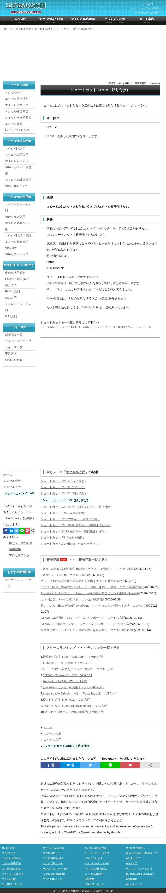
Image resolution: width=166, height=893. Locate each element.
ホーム (48, 727)
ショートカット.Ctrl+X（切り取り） (64, 493)
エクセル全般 (52, 733)
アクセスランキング (61, 647)
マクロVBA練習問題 (18, 179)
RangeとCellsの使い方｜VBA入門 (65, 681)
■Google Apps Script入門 (140, 873)
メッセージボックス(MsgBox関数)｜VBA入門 (74, 711)
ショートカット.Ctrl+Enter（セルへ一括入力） (71, 543)
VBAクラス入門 (15, 217)
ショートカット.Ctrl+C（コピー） (63, 487)
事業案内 (11, 353)
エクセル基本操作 (16, 98)
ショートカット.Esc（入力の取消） (64, 512)
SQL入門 (11, 297)
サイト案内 (147, 20)
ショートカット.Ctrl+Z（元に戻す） (64, 481)
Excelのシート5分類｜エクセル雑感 (64, 574)
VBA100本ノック (16, 186)
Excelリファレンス (17, 130)
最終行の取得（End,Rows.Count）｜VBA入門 (73, 656)
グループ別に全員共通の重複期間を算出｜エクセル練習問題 (80, 580)
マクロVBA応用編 (83, 20)
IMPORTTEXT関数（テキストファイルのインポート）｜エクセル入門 (86, 623)
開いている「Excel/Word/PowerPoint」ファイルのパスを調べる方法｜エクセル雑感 (95, 605)
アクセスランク (19, 555)
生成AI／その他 (115, 20)
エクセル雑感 (14, 123)
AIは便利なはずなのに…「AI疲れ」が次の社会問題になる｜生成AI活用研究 (90, 593)
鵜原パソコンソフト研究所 (100, 890)
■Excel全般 (8, 847)
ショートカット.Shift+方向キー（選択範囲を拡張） (74, 531)
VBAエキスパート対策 (18, 170)
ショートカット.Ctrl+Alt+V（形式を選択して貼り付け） (77, 506)
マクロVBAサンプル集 (18, 226)
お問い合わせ (14, 360)
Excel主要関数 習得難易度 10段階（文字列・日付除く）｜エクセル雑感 (87, 568)
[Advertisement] (83, 56)
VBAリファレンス (16, 254)
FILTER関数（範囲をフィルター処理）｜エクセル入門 (78, 668)
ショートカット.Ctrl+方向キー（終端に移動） (70, 519)
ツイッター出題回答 (18, 117)
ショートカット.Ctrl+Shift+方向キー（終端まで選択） (76, 525)
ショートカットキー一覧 (57, 322)
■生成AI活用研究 (135, 847)
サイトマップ (14, 347)
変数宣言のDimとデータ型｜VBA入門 (67, 674)
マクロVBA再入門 (16, 155)
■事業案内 (131, 878)
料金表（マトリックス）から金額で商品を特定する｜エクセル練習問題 (87, 629)
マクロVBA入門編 (51, 20)
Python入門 (12, 291)
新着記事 (57, 559)
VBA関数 (11, 248)
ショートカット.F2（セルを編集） (63, 537)
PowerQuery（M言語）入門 (17, 282)
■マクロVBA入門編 (53, 847)
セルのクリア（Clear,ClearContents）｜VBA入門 (75, 705)
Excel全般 (19, 20)
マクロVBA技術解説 (18, 235)
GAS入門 (11, 316)
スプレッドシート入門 (18, 307)
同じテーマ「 (56, 472)
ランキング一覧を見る (103, 647)
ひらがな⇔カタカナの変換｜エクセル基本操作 (73, 687)
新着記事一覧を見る (93, 559)
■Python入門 (133, 857)
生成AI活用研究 (15, 272)
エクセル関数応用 (16, 105)
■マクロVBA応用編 (95, 847)
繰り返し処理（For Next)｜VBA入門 (66, 699)
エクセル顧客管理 (16, 241)
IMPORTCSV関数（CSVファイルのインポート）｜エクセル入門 (83, 617)
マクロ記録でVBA (16, 161)
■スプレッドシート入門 (139, 868)
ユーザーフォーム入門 (18, 207)
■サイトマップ (134, 883)
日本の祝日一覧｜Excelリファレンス (67, 662)
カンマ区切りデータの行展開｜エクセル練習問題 (73, 599)
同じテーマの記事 (20, 543)
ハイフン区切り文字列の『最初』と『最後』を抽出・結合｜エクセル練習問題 (92, 586)
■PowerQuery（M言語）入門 (142, 852)
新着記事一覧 (14, 334)
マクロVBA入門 (15, 148)
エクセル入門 (75, 472)
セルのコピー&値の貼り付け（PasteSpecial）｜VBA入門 (80, 693)
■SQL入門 (131, 863)
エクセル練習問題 (16, 111)
